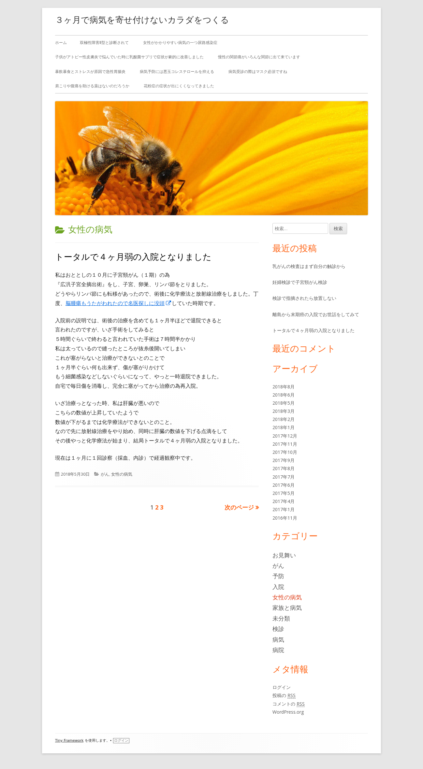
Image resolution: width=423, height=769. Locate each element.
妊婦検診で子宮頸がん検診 (299, 282)
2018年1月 (283, 427)
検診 (278, 629)
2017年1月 (283, 509)
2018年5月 (283, 403)
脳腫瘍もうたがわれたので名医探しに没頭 (119, 303)
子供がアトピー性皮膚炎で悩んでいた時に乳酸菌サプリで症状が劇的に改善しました (129, 57)
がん (105, 474)
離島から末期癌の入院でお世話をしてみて (315, 314)
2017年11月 (284, 444)
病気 (278, 639)
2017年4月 (283, 501)
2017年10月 (284, 452)
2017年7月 (283, 477)
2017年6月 (283, 485)
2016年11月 (284, 518)
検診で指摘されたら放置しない (304, 298)
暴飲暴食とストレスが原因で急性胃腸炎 (90, 71)
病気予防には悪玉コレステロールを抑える (177, 71)
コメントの (288, 704)
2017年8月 (283, 468)
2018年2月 (283, 419)
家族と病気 (287, 607)
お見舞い (284, 555)
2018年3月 (283, 411)
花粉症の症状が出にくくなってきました (179, 86)
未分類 (281, 618)
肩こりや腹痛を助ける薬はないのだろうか (92, 86)
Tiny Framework (69, 740)
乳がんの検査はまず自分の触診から (308, 266)
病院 (278, 650)
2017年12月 (284, 436)
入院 (278, 587)
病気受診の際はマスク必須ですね (257, 71)
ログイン (281, 687)
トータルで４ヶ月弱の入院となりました (133, 256)
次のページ (239, 507)
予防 (278, 576)
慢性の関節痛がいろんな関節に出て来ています (259, 57)
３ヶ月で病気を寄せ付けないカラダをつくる (142, 19)
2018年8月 (283, 387)
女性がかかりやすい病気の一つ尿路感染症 (180, 42)
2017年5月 (283, 493)
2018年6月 (283, 395)
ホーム (61, 42)
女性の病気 (121, 474)
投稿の (284, 695)
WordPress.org (288, 712)
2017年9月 (283, 460)
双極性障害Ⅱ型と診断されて (104, 42)
